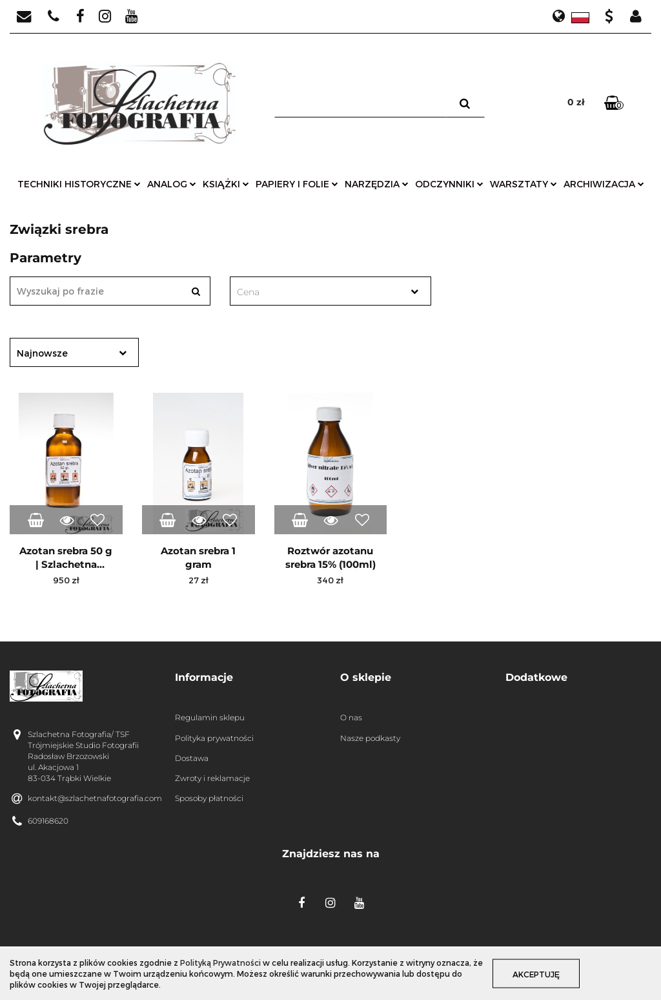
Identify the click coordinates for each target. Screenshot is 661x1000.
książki (226, 183)
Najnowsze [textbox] (42, 353)
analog (171, 183)
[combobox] (330, 291)
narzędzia (377, 183)
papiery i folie (297, 183)
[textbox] (319, 292)
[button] (248, 678)
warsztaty (523, 183)
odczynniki (449, 183)
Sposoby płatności (209, 798)
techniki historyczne (79, 183)
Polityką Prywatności (220, 962)
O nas (351, 717)
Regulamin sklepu (210, 717)
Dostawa (191, 758)
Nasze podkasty (370, 738)
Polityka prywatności (214, 738)
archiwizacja (604, 183)
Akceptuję (536, 974)
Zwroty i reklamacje (212, 778)
